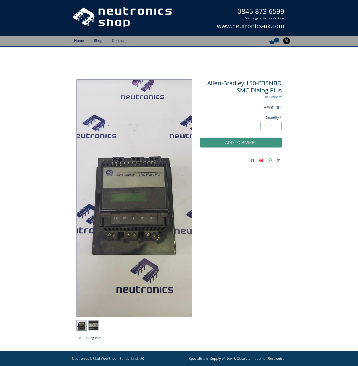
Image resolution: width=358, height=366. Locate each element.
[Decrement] (264, 126)
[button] (274, 41)
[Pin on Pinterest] (261, 160)
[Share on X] (278, 160)
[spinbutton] (271, 126)
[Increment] (278, 126)
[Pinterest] (286, 40)
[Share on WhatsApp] (270, 160)
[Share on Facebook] (252, 160)
